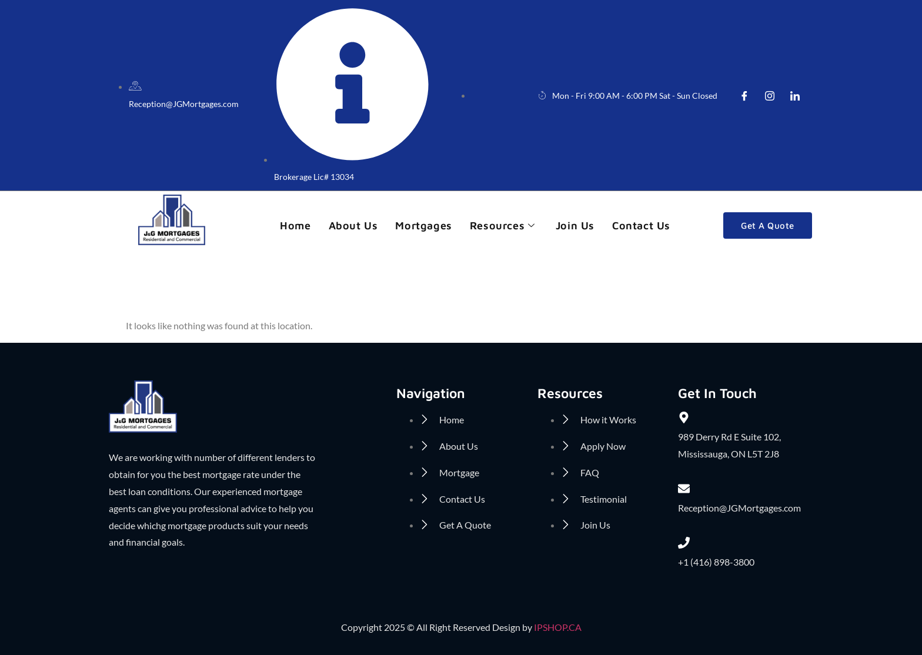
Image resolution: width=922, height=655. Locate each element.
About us (353, 225)
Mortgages (423, 225)
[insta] (770, 95)
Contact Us (641, 225)
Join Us (575, 225)
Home (295, 225)
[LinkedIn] (795, 95)
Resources (504, 225)
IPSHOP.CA (558, 627)
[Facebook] (744, 95)
